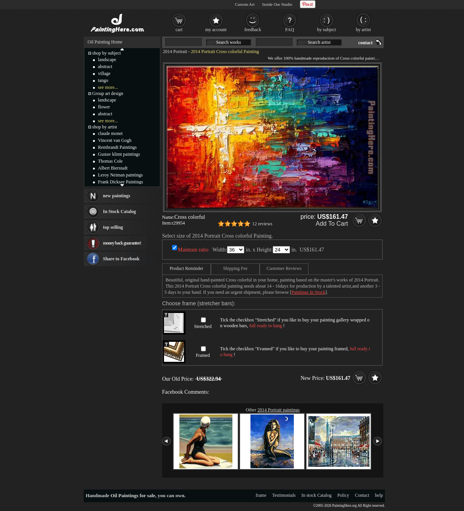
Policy (343, 495)
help (379, 495)
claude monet (110, 133)
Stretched (202, 326)
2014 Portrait (175, 51)
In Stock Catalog (119, 211)
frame (261, 495)
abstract (105, 66)
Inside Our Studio (277, 4)
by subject (326, 29)
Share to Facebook (121, 258)
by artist (363, 29)
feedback (252, 29)
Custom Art (245, 4)
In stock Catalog (317, 495)
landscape (107, 59)
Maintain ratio (193, 250)
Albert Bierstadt (113, 168)
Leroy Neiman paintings (120, 175)
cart (179, 29)
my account (216, 29)
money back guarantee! (122, 243)
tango (103, 80)
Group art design (107, 93)
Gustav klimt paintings (119, 154)
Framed (203, 355)
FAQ (289, 29)
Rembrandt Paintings (117, 147)
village (104, 73)
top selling (113, 227)
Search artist (319, 42)
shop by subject (106, 53)
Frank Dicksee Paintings (120, 182)
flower (104, 107)
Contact (362, 495)
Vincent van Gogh (114, 140)
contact (365, 42)
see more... (108, 87)
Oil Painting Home (105, 42)
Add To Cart (332, 223)
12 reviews (262, 223)
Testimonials (284, 495)
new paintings (116, 195)
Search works (228, 42)
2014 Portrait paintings (278, 410)
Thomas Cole (110, 161)
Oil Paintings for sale (133, 495)
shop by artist (104, 127)
